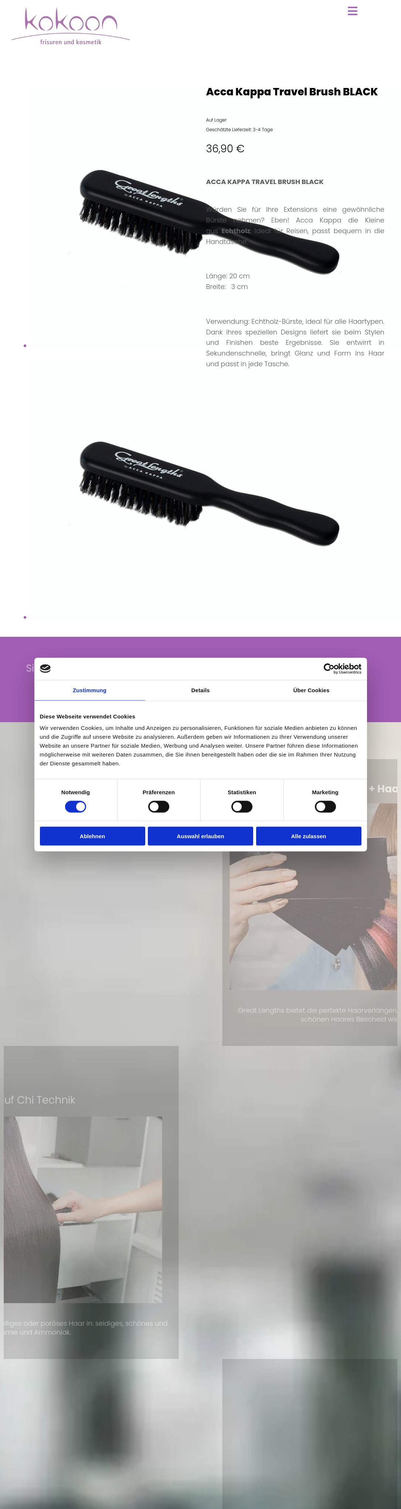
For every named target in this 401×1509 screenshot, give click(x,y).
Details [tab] (200, 690)
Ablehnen (92, 836)
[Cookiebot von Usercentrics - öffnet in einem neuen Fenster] (329, 668)
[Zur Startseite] (70, 43)
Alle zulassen (308, 836)
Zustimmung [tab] (89, 690)
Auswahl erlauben (200, 836)
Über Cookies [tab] (311, 690)
